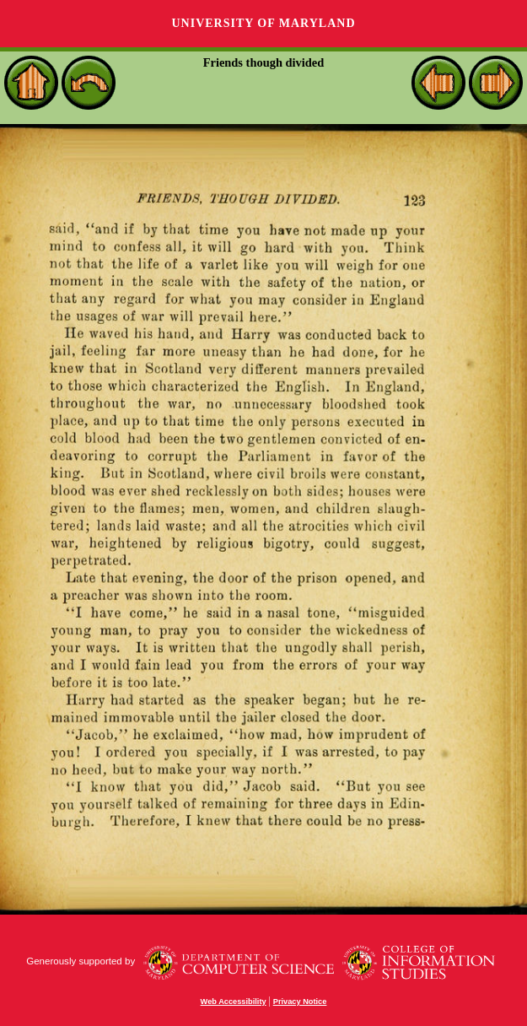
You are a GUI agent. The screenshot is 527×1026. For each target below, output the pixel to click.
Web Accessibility (233, 1001)
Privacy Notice (300, 1001)
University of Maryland (263, 23)
